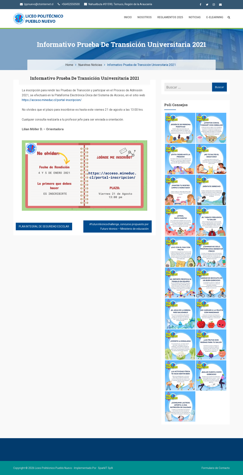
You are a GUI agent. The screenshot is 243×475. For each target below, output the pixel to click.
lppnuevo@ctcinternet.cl (36, 4)
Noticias (195, 17)
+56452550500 (69, 4)
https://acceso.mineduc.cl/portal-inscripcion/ (52, 100)
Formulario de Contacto (216, 467)
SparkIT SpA (105, 467)
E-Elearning (214, 17)
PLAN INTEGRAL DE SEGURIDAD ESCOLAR (44, 226)
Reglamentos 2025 (170, 17)
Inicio (128, 17)
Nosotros (144, 17)
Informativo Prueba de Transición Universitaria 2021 (84, 78)
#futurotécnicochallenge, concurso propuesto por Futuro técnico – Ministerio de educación (119, 226)
